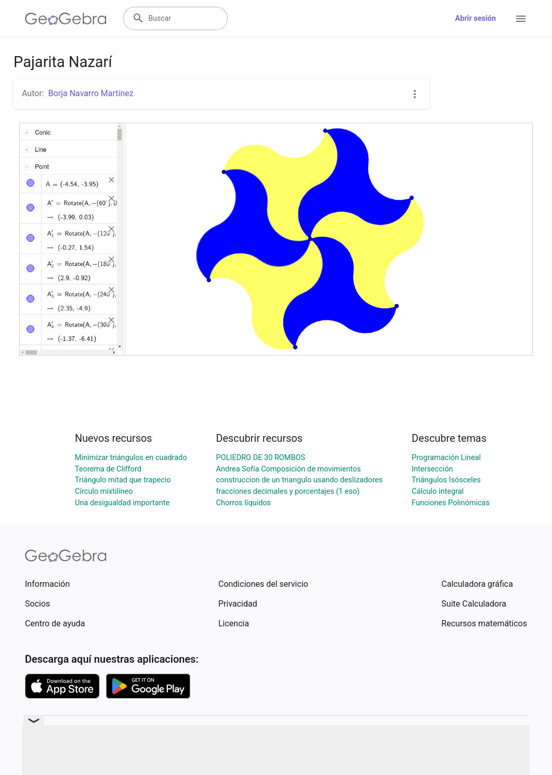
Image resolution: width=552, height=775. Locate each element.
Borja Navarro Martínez (91, 93)
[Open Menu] (521, 18)
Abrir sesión (475, 18)
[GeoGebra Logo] (66, 18)
